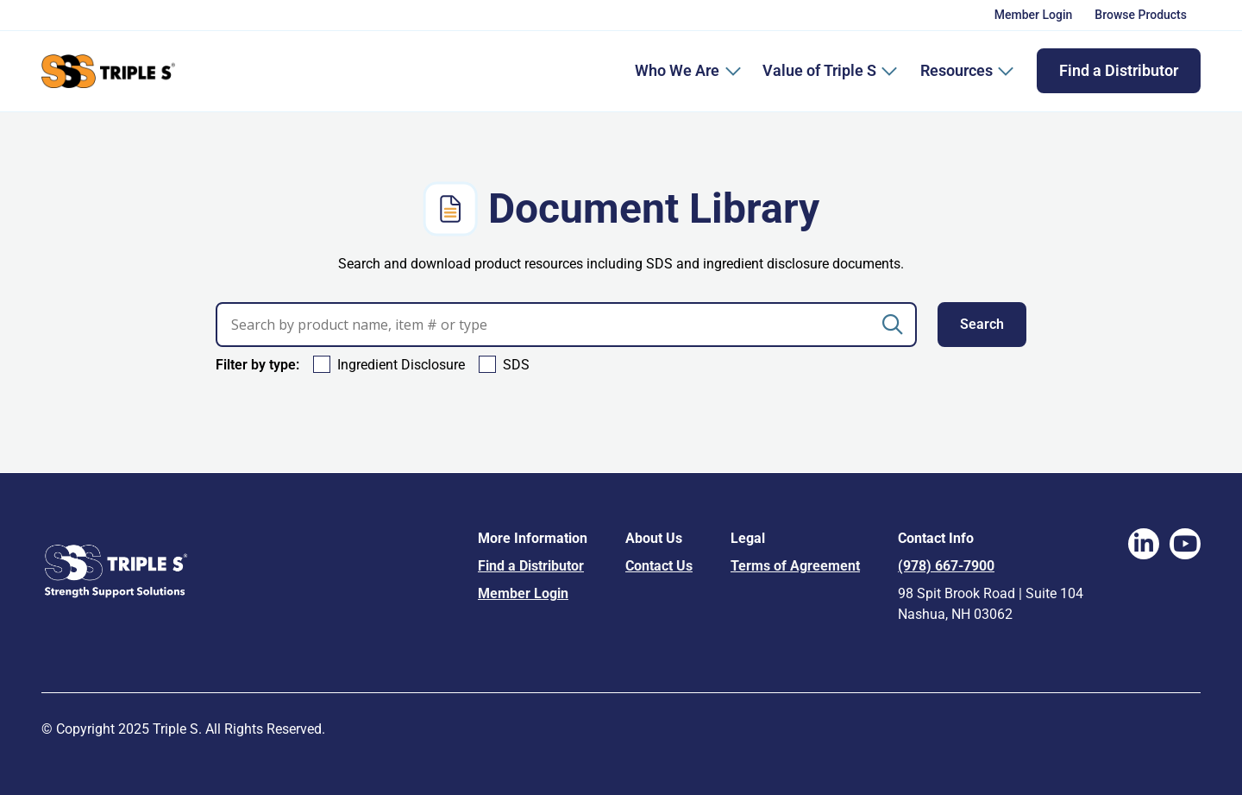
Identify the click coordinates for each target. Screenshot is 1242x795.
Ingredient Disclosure (401, 364)
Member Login (1033, 15)
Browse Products (1141, 15)
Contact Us (659, 566)
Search (982, 324)
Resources (967, 70)
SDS (516, 364)
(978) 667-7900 (946, 566)
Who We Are (677, 70)
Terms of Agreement (795, 566)
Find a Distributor (1118, 70)
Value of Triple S (830, 70)
